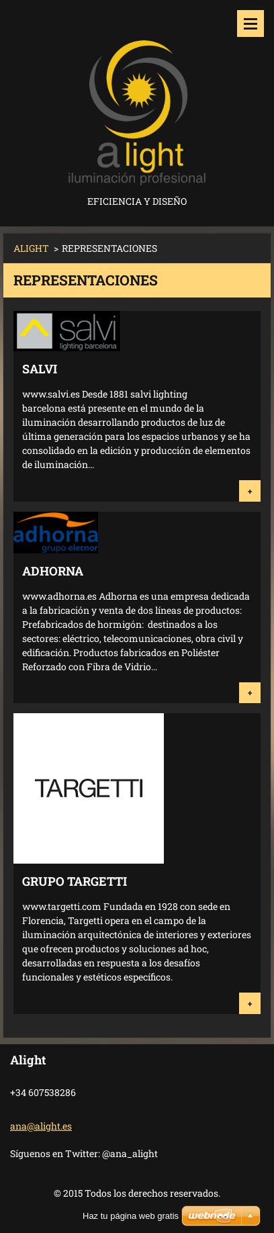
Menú (250, 23)
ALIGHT (31, 248)
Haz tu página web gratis (131, 1216)
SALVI (39, 369)
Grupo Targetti (74, 881)
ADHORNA (52, 571)
